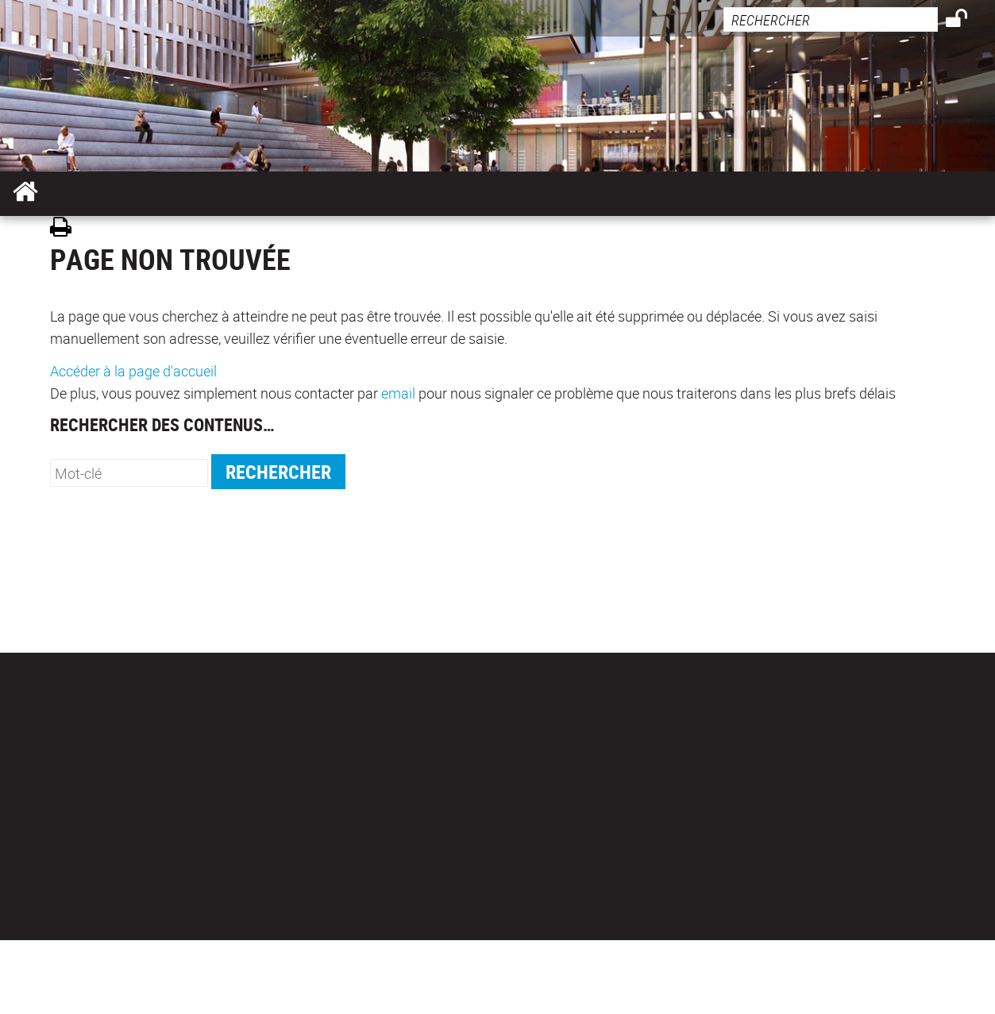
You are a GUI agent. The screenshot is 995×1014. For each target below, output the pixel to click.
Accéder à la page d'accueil (133, 370)
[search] (830, 19)
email (398, 393)
